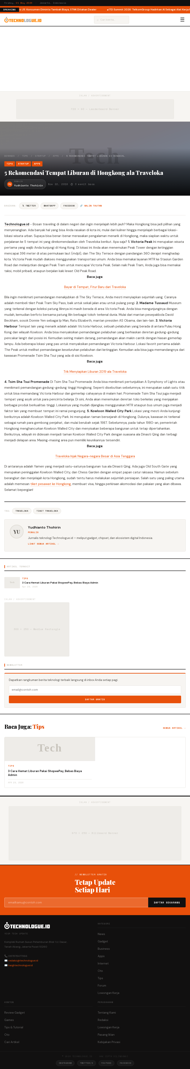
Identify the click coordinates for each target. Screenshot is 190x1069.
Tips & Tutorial (13, 1027)
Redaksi (103, 1020)
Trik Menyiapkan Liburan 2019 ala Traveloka (95, 371)
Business (104, 949)
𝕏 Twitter (29, 205)
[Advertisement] (95, 59)
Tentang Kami (107, 1012)
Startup (40, 156)
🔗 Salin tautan (91, 205)
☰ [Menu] (182, 19)
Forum (102, 985)
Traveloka (21, 511)
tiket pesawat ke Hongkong (50, 484)
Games (9, 1020)
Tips (25, 156)
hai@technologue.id (20, 965)
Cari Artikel (11, 1042)
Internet (103, 963)
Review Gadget (14, 1012)
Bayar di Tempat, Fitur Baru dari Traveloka (95, 287)
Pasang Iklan (106, 1035)
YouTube (106, 1063)
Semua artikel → (174, 728)
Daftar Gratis (95, 699)
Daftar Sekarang (167, 902)
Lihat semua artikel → (43, 543)
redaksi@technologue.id (23, 960)
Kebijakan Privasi (109, 1042)
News (101, 934)
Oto (100, 971)
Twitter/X (86, 1063)
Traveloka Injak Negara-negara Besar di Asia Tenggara (95, 456)
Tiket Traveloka (47, 511)
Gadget (103, 941)
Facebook (69, 205)
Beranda (9, 156)
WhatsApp (49, 205)
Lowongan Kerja (108, 993)
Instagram (65, 1063)
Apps (56, 156)
